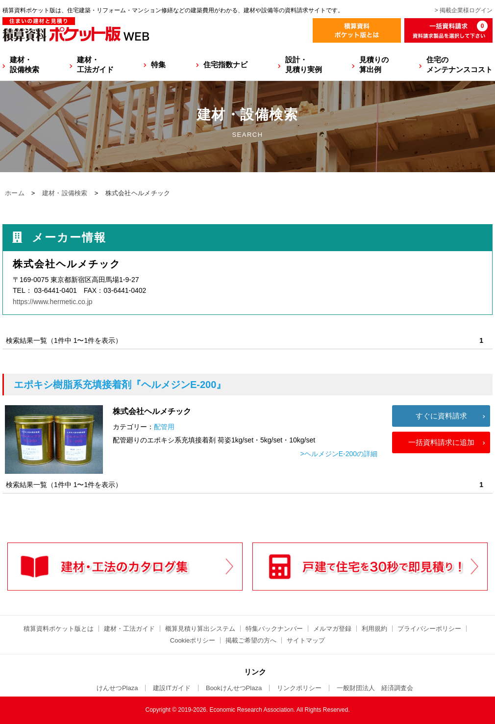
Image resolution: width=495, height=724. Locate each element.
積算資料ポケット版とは (59, 628)
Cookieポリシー (192, 640)
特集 (158, 64)
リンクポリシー (299, 688)
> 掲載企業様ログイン (464, 10)
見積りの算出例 (374, 64)
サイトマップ (306, 640)
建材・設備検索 (24, 64)
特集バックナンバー (274, 628)
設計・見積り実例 (303, 64)
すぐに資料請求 (441, 416)
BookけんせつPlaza (234, 688)
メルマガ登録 (332, 628)
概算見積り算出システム (200, 628)
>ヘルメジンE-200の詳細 (338, 454)
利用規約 (374, 628)
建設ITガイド (172, 688)
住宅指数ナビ (225, 64)
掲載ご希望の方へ (250, 640)
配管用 (164, 427)
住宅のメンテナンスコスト (459, 64)
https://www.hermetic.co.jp (53, 302)
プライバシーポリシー (429, 628)
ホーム (15, 193)
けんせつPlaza (117, 688)
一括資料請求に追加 (441, 442)
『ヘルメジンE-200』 (120, 384)
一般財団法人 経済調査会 (375, 688)
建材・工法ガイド (95, 64)
